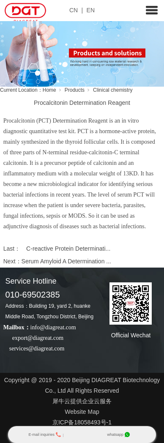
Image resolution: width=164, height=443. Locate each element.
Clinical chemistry (112, 90)
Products (75, 90)
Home (49, 90)
